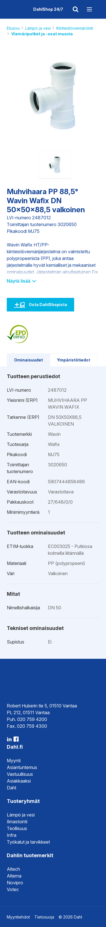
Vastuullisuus (20, 774)
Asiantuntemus (22, 767)
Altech (13, 869)
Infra (11, 835)
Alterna (14, 876)
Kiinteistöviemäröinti (74, 28)
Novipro (15, 882)
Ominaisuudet (28, 360)
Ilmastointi (17, 821)
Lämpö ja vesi (38, 28)
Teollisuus (17, 828)
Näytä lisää (21, 281)
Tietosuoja (44, 917)
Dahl (11, 787)
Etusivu (13, 28)
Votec (13, 889)
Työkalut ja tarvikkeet (28, 842)
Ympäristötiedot (73, 360)
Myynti (14, 760)
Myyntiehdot (18, 917)
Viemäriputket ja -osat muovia (42, 33)
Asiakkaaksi (19, 781)
